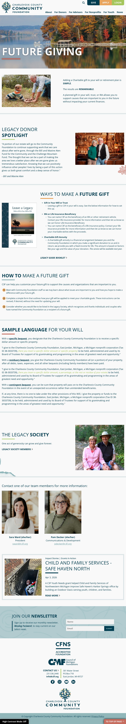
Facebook (53, 682)
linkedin (73, 682)
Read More (51, 595)
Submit (109, 628)
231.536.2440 (53, 673)
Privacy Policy (97, 716)
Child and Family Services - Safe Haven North (78, 565)
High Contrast (14, 721)
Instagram (60, 682)
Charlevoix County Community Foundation (22, 7)
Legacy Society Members (16, 449)
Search (83, 2)
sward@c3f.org (20, 543)
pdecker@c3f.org (63, 543)
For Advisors (75, 12)
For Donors (60, 12)
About (48, 12)
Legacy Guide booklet (52, 257)
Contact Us (50, 670)
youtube (66, 682)
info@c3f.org (52, 676)
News (120, 12)
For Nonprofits (93, 12)
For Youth (108, 12)
